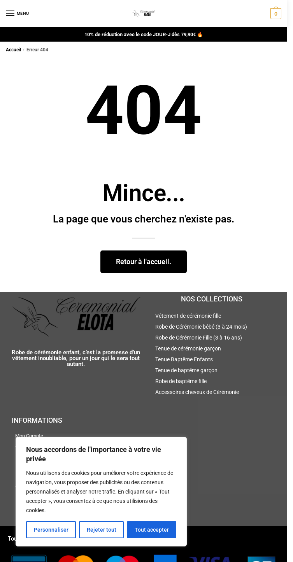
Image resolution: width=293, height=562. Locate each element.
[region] (101, 491)
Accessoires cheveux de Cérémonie (197, 392)
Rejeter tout (101, 530)
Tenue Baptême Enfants (184, 359)
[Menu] (17, 13)
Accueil (13, 50)
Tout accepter (152, 530)
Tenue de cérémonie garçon (188, 348)
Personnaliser (51, 530)
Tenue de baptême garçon (186, 370)
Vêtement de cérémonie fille (188, 316)
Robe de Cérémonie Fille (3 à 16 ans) (198, 337)
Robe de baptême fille (181, 381)
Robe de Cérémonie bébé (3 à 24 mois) (201, 327)
